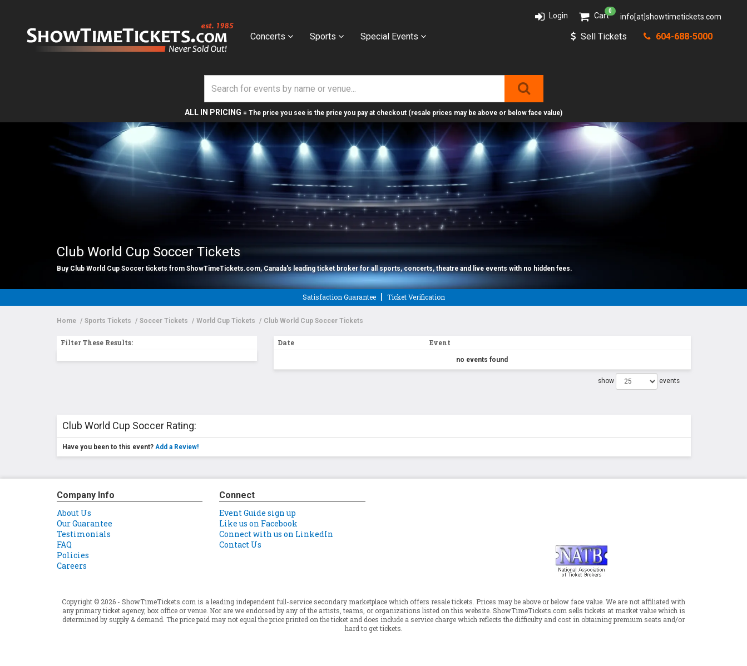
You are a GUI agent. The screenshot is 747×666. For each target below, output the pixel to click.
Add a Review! (177, 447)
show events (639, 381)
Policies (73, 555)
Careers (72, 565)
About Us (74, 513)
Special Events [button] (393, 36)
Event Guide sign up (257, 513)
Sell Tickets (599, 36)
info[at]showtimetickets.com (670, 16)
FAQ (64, 544)
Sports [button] (327, 36)
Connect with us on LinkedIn (276, 534)
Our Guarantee (84, 523)
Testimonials (84, 534)
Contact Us (240, 544)
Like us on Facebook (258, 523)
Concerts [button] (271, 36)
